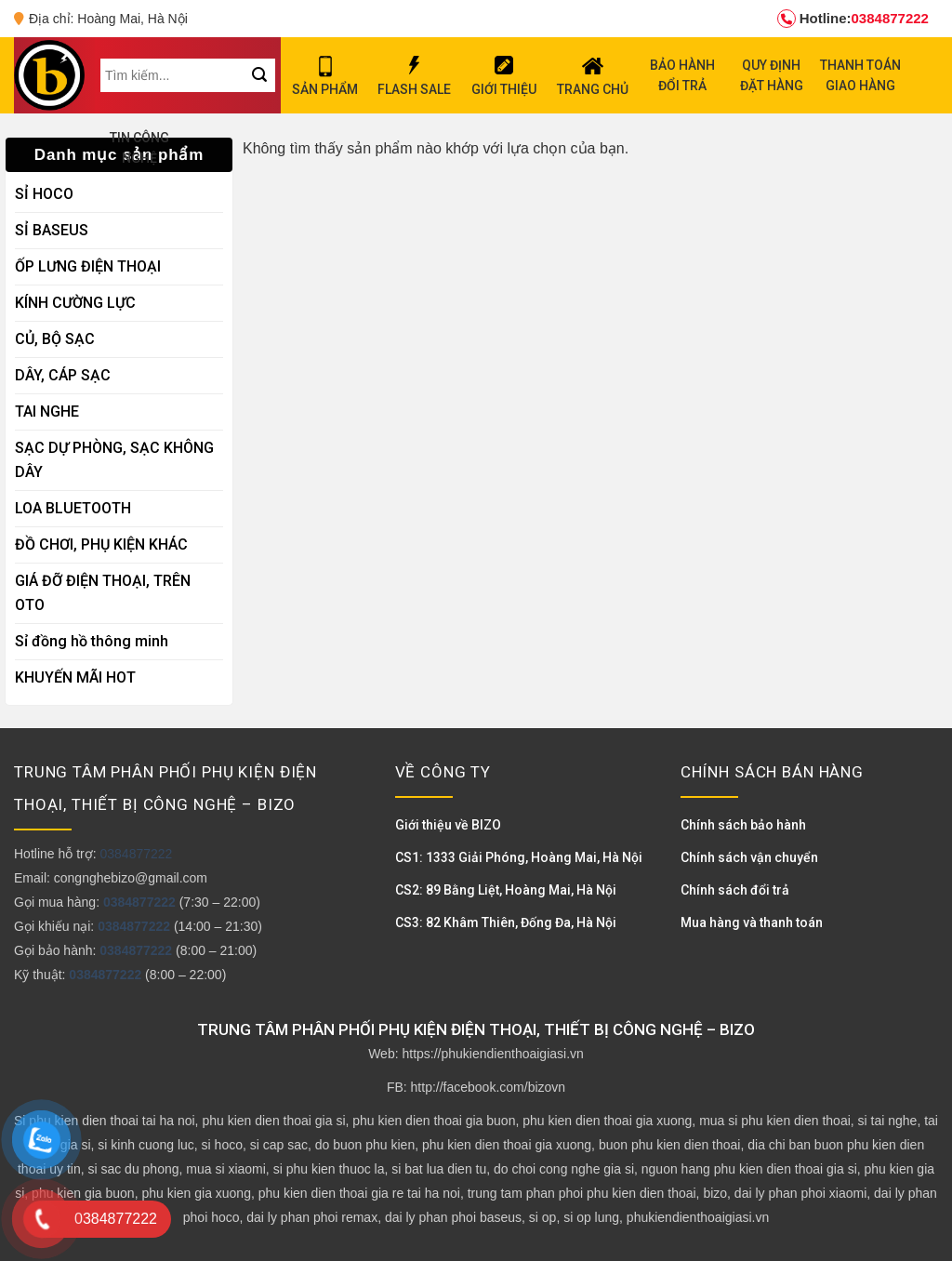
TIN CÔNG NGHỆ (139, 148)
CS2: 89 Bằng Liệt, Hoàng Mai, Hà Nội (505, 890)
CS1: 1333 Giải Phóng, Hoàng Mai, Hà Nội (518, 857)
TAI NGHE (47, 411)
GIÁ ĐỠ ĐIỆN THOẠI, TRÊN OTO (103, 593)
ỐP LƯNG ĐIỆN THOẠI (88, 266)
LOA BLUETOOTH (73, 508)
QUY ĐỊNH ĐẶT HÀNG (771, 75)
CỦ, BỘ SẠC (55, 339)
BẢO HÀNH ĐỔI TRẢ (682, 75)
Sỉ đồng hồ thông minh (91, 641)
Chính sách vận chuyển (749, 857)
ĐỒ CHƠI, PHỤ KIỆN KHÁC (101, 544)
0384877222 (853, 18)
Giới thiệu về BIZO (448, 824)
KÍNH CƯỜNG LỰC (75, 303)
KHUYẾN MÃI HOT (75, 677)
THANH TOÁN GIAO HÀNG (860, 75)
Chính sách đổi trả (735, 890)
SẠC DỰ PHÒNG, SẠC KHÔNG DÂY (114, 460)
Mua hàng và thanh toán (752, 922)
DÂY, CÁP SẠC (63, 375)
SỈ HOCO (44, 194)
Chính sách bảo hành (743, 824)
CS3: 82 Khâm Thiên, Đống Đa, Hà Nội (505, 922)
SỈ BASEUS (51, 230)
